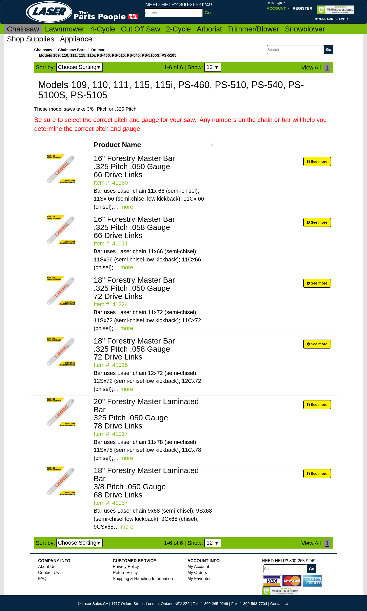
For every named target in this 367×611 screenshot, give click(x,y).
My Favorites (200, 578)
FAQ (42, 578)
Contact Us (48, 572)
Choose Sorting (79, 67)
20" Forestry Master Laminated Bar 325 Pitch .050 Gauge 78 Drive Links (146, 413)
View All (311, 68)
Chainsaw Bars (71, 50)
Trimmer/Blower (253, 29)
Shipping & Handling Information (143, 578)
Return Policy (125, 572)
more (126, 207)
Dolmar (98, 50)
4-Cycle (102, 29)
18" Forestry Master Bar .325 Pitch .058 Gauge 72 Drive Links (134, 348)
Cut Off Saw (140, 29)
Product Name (117, 145)
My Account (198, 566)
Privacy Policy (126, 566)
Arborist (209, 29)
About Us (47, 566)
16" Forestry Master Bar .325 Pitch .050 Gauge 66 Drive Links (134, 166)
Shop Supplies (30, 39)
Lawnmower (64, 29)
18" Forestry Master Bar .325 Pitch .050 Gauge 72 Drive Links (134, 288)
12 (212, 67)
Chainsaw (23, 29)
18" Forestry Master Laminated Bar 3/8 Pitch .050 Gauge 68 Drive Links (146, 482)
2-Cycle (178, 29)
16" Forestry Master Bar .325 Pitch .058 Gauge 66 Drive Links (134, 227)
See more (317, 161)
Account (278, 5)
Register (302, 8)
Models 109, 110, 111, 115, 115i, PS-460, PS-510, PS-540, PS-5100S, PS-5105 (108, 55)
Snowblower (305, 29)
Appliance (76, 39)
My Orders (197, 572)
